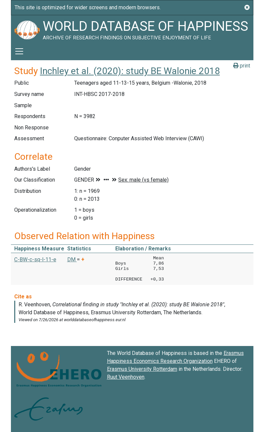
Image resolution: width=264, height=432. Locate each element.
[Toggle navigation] (19, 51)
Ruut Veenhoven (125, 377)
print (241, 66)
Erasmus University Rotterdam (142, 369)
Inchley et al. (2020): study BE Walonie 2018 (130, 70)
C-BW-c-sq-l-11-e (35, 259)
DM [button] (72, 259)
